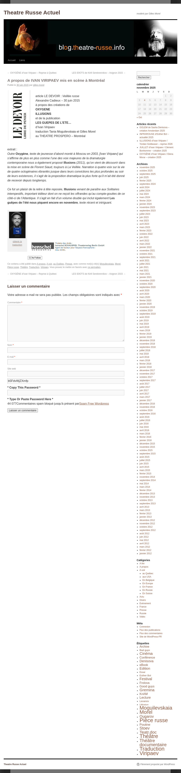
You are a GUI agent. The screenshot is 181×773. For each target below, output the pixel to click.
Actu (142, 596)
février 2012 (145, 550)
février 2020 (145, 300)
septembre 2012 (148, 530)
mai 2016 (144, 427)
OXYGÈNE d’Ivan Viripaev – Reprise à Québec (32, 73)
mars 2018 (145, 360)
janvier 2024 (146, 204)
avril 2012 (144, 543)
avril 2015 (144, 467)
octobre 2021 (146, 254)
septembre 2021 (148, 257)
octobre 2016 (146, 410)
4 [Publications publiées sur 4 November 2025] (144, 100)
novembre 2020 (147, 280)
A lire (142, 563)
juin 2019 (144, 320)
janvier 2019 (146, 337)
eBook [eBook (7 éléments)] (144, 664)
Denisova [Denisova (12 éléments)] (147, 661)
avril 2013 (144, 507)
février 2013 (145, 513)
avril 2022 (144, 240)
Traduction (34, 267)
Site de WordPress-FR (151, 636)
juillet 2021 (145, 264)
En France (147, 586)
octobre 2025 (146, 170)
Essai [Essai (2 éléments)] (142, 672)
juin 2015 (144, 463)
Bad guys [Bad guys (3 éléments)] (145, 650)
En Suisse (147, 593)
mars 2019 (145, 330)
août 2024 (144, 187)
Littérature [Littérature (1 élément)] (144, 704)
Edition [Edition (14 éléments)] (145, 668)
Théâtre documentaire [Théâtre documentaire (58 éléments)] (153, 742)
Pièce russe (13, 267)
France (143, 606)
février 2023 (145, 230)
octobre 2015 (146, 450)
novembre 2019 (147, 307)
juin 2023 (144, 217)
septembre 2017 (148, 380)
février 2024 (145, 200)
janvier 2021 (146, 277)
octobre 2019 (146, 310)
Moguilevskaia (107, 264)
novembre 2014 (147, 477)
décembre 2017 (147, 370)
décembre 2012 (147, 520)
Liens (22, 60)
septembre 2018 (148, 347)
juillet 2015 (145, 460)
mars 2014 (145, 487)
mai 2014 (144, 483)
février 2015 (145, 473)
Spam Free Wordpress (94, 403)
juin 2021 (144, 267)
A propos (41, 264)
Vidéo (142, 616)
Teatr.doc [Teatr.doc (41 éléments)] (148, 732)
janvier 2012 (146, 553)
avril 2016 (144, 430)
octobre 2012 (146, 527)
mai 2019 (144, 324)
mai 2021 (144, 270)
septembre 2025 (148, 174)
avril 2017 (144, 393)
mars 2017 (145, 397)
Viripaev (44, 267)
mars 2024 (145, 197)
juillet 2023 (145, 214)
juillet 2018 (145, 350)
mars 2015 (145, 470)
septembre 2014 (148, 480)
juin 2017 (144, 390)
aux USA (146, 576)
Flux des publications (150, 630)
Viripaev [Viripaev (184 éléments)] (149, 753)
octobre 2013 (146, 500)
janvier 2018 (146, 367)
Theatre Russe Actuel (32, 12)
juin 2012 (144, 537)
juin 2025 (144, 177)
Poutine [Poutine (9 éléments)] (145, 724)
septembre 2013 (148, 503)
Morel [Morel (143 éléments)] (146, 712)
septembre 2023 (148, 210)
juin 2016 (144, 423)
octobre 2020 (146, 284)
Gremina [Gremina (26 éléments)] (147, 690)
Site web (11, 368)
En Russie (147, 590)
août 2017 (144, 383)
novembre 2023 (147, 207)
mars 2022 (145, 244)
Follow (35, 257)
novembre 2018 (147, 343)
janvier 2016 (146, 440)
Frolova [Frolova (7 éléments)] (145, 682)
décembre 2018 (147, 340)
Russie (143, 613)
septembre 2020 (148, 287)
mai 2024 (144, 194)
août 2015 (144, 457)
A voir (49, 264)
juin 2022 (144, 237)
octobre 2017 (146, 377)
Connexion (145, 626)
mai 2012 (144, 540)
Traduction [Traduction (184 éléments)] (152, 749)
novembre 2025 (147, 167)
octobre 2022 (146, 234)
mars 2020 (145, 297)
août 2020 (144, 290)
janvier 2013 (146, 517)
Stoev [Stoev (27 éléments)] (145, 728)
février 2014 (145, 490)
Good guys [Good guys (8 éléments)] (147, 686)
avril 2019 (144, 327)
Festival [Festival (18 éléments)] (146, 679)
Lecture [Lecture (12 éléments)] (145, 697)
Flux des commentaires (151, 633)
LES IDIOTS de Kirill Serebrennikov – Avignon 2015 (99, 73)
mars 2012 (145, 547)
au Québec (58, 264)
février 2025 (145, 180)
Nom (10, 345)
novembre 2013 (147, 497)
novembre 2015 (147, 447)
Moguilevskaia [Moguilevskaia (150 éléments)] (156, 708)
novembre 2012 (147, 523)
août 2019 (144, 317)
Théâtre (24, 267)
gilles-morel (38, 85)
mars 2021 (145, 274)
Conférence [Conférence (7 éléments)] (147, 657)
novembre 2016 (147, 407)
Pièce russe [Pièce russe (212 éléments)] (154, 720)
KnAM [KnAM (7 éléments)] (144, 694)
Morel (117, 264)
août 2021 (144, 260)
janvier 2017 (146, 400)
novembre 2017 (147, 373)
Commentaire (14, 302)
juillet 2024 (145, 190)
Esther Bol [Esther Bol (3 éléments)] (145, 675)
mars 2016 (145, 433)
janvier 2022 (146, 247)
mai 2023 (144, 220)
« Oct (139, 117)
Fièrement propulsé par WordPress (157, 764)
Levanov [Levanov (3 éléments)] (144, 701)
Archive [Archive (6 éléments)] (144, 646)
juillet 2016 (145, 420)
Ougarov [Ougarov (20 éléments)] (147, 716)
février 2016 (145, 437)
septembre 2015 (148, 453)
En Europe (147, 583)
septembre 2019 (148, 314)
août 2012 (144, 533)
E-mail (11, 357)
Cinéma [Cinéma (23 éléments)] (146, 653)
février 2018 (145, 363)
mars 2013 (145, 510)
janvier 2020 (146, 304)
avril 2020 (144, 294)
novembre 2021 (147, 250)
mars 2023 (145, 227)
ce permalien (94, 267)
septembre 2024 (148, 184)
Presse (68, 264)
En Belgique (148, 580)
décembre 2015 (147, 443)
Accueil (12, 60)
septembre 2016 (148, 413)
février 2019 (145, 334)
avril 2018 (144, 357)
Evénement (145, 603)
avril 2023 (144, 224)
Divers (143, 600)
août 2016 (144, 417)
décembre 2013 (147, 493)
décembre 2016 (147, 403)
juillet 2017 (145, 387)
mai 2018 (144, 353)
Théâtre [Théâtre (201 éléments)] (149, 736)
